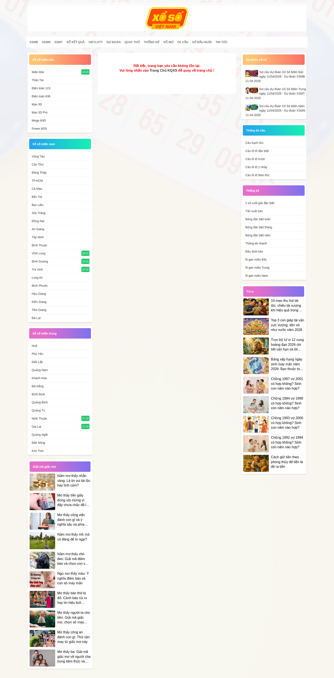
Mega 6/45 (39, 120)
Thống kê (152, 42)
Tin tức (221, 42)
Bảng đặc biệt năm (257, 235)
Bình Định (38, 394)
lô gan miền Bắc (256, 259)
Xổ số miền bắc (43, 59)
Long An (37, 277)
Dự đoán (114, 42)
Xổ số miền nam (43, 144)
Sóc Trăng (38, 213)
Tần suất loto (254, 211)
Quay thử (132, 42)
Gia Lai (36, 426)
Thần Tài (37, 80)
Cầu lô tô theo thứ (257, 175)
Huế (34, 346)
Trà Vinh (37, 269)
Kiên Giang (39, 302)
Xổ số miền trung (44, 333)
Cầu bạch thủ (254, 143)
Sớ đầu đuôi (202, 42)
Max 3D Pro (40, 112)
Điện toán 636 (41, 96)
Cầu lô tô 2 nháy (256, 167)
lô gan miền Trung (257, 267)
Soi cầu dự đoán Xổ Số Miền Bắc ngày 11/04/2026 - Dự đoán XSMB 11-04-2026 (275, 76)
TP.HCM (37, 180)
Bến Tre (37, 197)
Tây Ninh (38, 237)
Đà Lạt (36, 318)
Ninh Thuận (39, 418)
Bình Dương (40, 261)
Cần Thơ (37, 164)
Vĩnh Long (38, 253)
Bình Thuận (39, 245)
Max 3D (37, 104)
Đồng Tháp (39, 172)
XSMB (33, 42)
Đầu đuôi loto (254, 251)
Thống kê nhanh (256, 243)
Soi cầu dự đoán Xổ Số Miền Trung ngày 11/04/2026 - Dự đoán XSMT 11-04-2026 (275, 93)
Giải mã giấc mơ (44, 466)
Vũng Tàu (38, 156)
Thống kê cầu (255, 130)
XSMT (58, 42)
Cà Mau (37, 188)
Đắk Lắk (37, 362)
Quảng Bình (40, 402)
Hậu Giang (39, 293)
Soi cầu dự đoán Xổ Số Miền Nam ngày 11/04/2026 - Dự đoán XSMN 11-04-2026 (275, 110)
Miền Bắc (38, 72)
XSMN (46, 42)
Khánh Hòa (39, 378)
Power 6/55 (39, 128)
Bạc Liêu (37, 205)
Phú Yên (37, 354)
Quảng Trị (38, 410)
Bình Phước (40, 285)
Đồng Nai (38, 221)
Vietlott (95, 42)
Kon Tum (38, 450)
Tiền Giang (39, 310)
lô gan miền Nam (256, 275)
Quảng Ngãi (40, 434)
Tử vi (249, 291)
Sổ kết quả (75, 42)
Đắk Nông (38, 442)
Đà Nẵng (37, 386)
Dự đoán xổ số (256, 59)
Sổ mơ (168, 42)
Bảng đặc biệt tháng (258, 227)
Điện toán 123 (41, 88)
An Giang (38, 229)
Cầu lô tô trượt (255, 159)
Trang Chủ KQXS (163, 70)
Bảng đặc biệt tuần (258, 219)
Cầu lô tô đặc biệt (257, 151)
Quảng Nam (40, 370)
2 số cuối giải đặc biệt (259, 203)
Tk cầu (182, 42)
